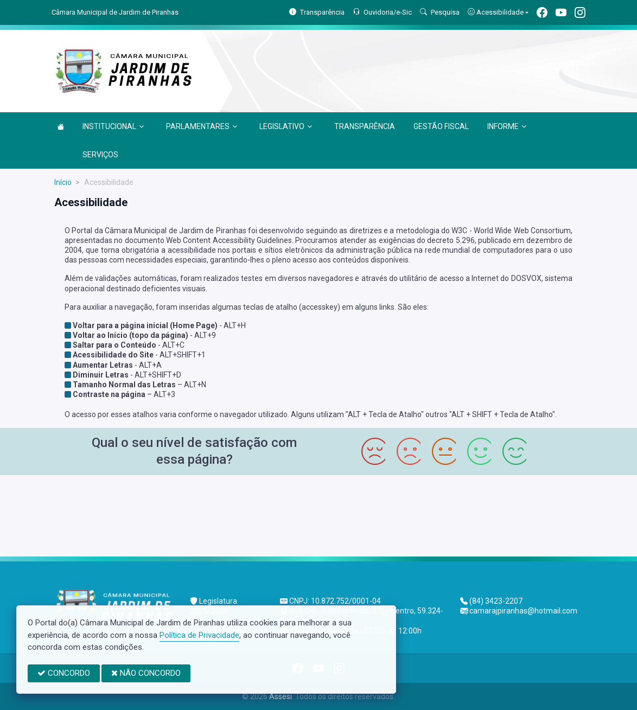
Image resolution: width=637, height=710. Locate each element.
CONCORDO (63, 673)
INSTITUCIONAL (113, 126)
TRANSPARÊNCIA (364, 126)
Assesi (280, 696)
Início (63, 182)
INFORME (506, 126)
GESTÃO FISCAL (441, 126)
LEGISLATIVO (285, 126)
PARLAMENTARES (201, 126)
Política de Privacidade (199, 635)
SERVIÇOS (100, 154)
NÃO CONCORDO (146, 673)
